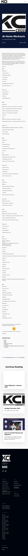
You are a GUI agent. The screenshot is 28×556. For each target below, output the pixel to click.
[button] (25, 1)
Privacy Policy (16, 495)
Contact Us (16, 483)
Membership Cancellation (16, 487)
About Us (15, 481)
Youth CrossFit (5, 485)
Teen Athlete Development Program (6, 491)
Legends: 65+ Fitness (6, 493)
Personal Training (5, 487)
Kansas (3, 549)
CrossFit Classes (5, 483)
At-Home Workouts (9, 357)
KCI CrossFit (22, 357)
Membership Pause (17, 485)
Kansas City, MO (5, 547)
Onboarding (4, 481)
